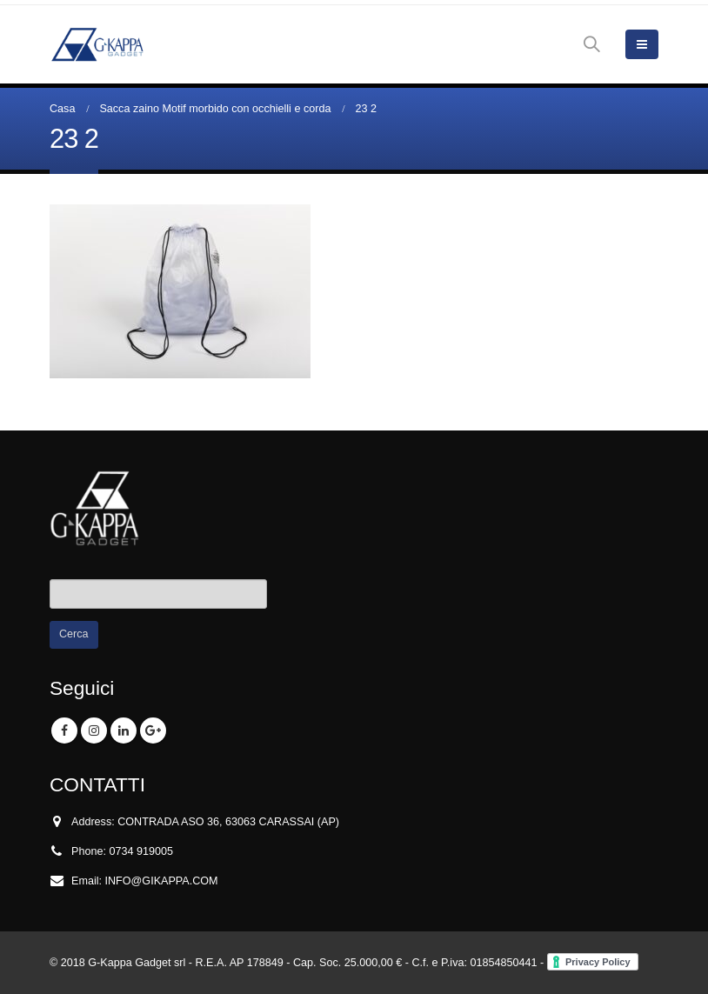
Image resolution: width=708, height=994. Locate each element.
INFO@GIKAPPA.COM (161, 881)
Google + (153, 730)
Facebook (64, 730)
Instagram (94, 730)
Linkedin (123, 730)
